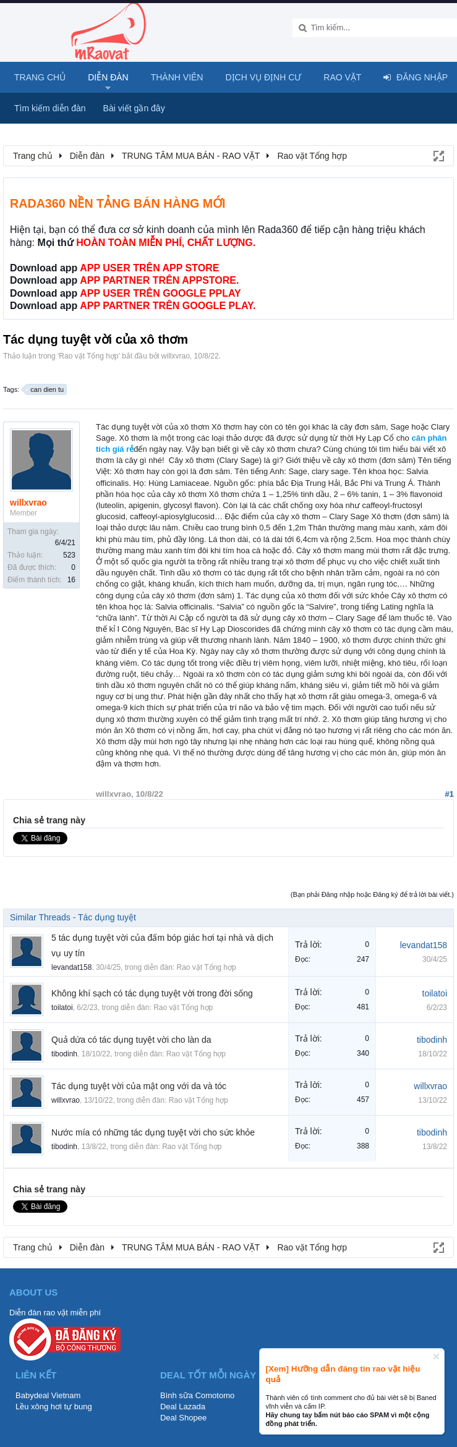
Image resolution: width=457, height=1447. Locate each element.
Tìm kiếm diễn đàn (50, 108)
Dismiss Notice (436, 1356)
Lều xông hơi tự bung (53, 1406)
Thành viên (177, 77)
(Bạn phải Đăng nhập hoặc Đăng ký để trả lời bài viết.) (372, 894)
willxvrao (175, 356)
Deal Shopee (183, 1417)
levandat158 (71, 967)
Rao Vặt (342, 77)
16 (71, 579)
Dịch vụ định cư (263, 77)
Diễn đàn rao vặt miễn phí (55, 1312)
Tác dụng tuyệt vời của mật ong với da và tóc (138, 1086)
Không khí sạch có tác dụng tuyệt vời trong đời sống (152, 993)
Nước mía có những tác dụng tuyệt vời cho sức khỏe (153, 1132)
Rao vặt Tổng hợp (88, 356)
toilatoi (62, 1007)
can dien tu (45, 389)
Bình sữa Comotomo (197, 1395)
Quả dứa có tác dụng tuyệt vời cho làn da (131, 1040)
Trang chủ (40, 77)
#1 (449, 794)
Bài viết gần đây (134, 108)
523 (69, 555)
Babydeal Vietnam (47, 1395)
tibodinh (64, 1054)
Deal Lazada (182, 1406)
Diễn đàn (108, 77)
